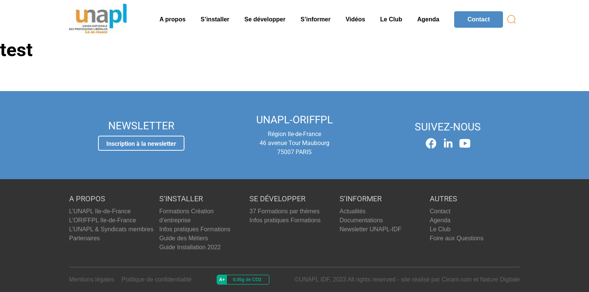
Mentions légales (91, 279)
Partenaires (84, 238)
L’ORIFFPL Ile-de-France (102, 220)
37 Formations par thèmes (284, 211)
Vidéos (355, 19)
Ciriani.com (457, 279)
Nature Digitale (500, 279)
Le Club (391, 19)
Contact (478, 19)
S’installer (215, 19)
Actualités (352, 211)
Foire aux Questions (456, 238)
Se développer (265, 19)
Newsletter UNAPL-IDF (370, 229)
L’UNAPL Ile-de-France (100, 211)
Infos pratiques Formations (194, 229)
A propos (172, 19)
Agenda (428, 19)
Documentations (361, 220)
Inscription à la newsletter (141, 143)
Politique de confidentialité (157, 279)
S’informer (316, 19)
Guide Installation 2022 (190, 247)
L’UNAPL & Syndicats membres (111, 229)
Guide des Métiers (183, 238)
